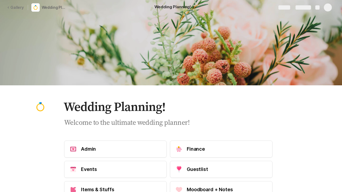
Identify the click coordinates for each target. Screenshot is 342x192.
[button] (193, 7)
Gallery (15, 7)
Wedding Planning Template (55, 7)
